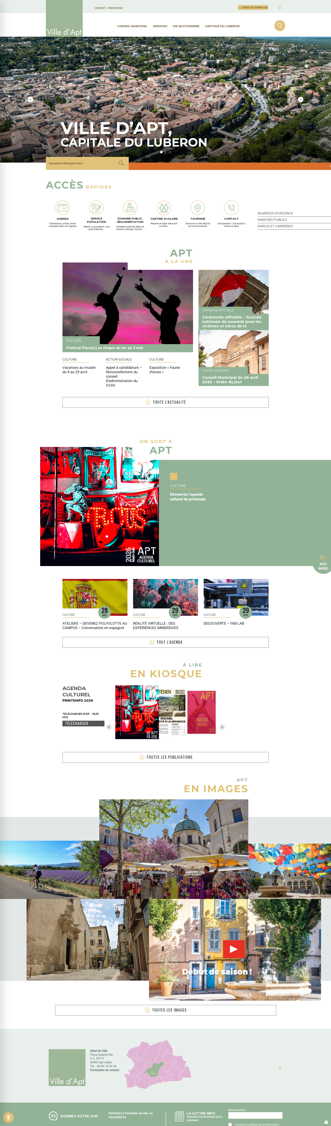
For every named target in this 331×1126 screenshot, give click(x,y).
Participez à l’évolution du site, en (130, 1091)
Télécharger (76, 701)
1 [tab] (161, 130)
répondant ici (117, 1095)
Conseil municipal (132, 26)
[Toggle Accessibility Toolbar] (8, 1117)
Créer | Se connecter (253, 7)
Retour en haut (325, 1117)
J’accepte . (257, 1102)
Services (160, 26)
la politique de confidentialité (262, 1102)
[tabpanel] (136, 88)
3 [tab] (170, 130)
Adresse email (237, 1088)
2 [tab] (165, 130)
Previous (30, 88)
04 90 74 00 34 (106, 1044)
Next (300, 88)
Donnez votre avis (79, 1094)
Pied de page (115, 8)
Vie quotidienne (186, 26)
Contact (100, 8)
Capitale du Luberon (222, 26)
